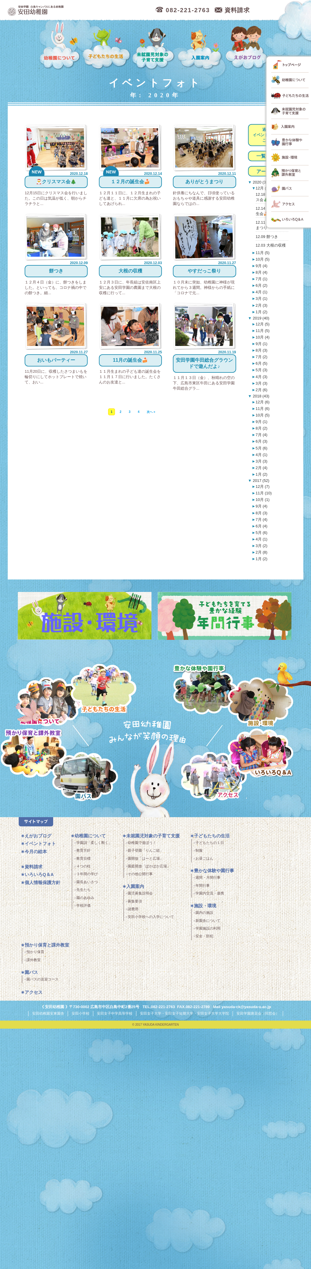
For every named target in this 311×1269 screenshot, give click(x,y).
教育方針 (83, 851)
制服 (199, 851)
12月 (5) (262, 188)
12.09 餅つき (267, 236)
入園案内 (200, 45)
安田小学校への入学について (151, 917)
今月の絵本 (36, 851)
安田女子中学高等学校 (114, 1014)
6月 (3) (261, 441)
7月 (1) (261, 279)
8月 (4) (261, 272)
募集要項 (135, 901)
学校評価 (83, 906)
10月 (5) (262, 259)
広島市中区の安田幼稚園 (67, 10)
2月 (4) (261, 468)
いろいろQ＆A (260, 754)
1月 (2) (261, 312)
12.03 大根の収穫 (271, 245)
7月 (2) (261, 357)
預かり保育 (35, 952)
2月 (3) (261, 305)
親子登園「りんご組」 (145, 851)
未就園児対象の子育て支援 (154, 45)
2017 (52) (260, 480)
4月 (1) (261, 292)
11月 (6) (262, 408)
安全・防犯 (204, 936)
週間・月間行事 (207, 878)
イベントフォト (40, 843)
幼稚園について (60, 45)
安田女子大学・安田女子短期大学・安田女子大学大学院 (184, 1014)
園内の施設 (204, 913)
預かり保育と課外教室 (47, 945)
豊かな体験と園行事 (205, 689)
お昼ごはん (204, 858)
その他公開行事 (140, 874)
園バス (31, 972)
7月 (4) (261, 435)
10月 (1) (262, 499)
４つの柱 (83, 866)
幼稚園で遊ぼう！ (142, 843)
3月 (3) (261, 383)
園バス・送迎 (85, 777)
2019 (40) (260, 318)
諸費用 (133, 909)
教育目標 (83, 858)
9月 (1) (261, 343)
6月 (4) (261, 526)
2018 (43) (260, 396)
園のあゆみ (85, 898)
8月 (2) (261, 428)
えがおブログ (247, 45)
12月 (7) (262, 486)
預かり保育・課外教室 (34, 754)
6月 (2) (261, 285)
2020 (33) (260, 182)
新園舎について (207, 921)
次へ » (151, 409)
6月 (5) (261, 363)
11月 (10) (263, 493)
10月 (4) (262, 337)
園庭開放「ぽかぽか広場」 (149, 866)
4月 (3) (261, 377)
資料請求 (33, 866)
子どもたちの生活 (106, 45)
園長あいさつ (87, 882)
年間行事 (202, 886)
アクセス (214, 777)
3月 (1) (261, 298)
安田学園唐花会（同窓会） (257, 1014)
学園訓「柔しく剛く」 (94, 843)
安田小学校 (80, 1014)
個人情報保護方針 (42, 882)
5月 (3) (261, 370)
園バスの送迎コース (42, 979)
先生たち (83, 890)
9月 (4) (261, 266)
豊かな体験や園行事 (214, 870)
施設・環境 (260, 702)
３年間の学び (87, 874)
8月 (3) (261, 350)
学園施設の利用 (207, 929)
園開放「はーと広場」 (145, 858)
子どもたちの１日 (209, 843)
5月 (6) (261, 448)
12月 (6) (262, 402)
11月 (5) (262, 252)
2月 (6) (261, 390)
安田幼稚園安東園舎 (48, 1014)
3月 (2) (261, 545)
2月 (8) (261, 552)
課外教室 (33, 960)
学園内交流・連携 (209, 894)
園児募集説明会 (140, 894)
